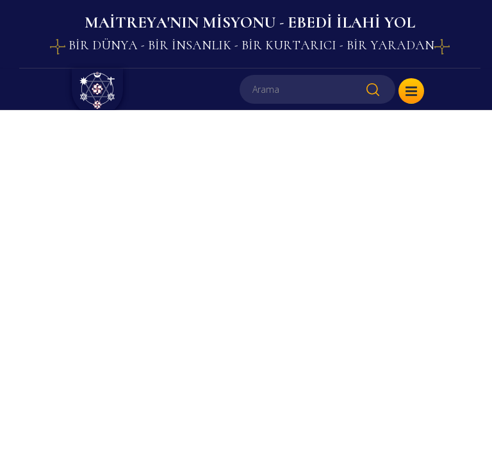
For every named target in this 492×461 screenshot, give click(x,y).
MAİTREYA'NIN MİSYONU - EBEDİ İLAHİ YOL (250, 22)
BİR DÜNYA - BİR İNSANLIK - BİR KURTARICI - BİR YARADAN (250, 45)
